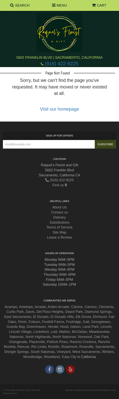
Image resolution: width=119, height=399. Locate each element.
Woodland (52, 357)
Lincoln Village (20, 332)
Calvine (77, 307)
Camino (91, 307)
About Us (59, 207)
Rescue (23, 347)
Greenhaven (36, 327)
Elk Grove (83, 317)
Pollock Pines (57, 342)
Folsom (34, 322)
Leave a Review (59, 237)
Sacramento (104, 347)
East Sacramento (17, 317)
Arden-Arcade (58, 307)
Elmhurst (100, 317)
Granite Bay (15, 327)
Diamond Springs (98, 312)
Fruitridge (73, 322)
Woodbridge (32, 357)
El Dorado (41, 317)
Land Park (90, 327)
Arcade (40, 307)
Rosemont (69, 347)
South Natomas (43, 352)
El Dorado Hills (62, 317)
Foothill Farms (53, 322)
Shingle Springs (16, 352)
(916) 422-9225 (61, 63)
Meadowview (99, 332)
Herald (53, 327)
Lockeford (41, 332)
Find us (59, 185)
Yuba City (69, 357)
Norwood (85, 337)
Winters (108, 352)
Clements (106, 307)
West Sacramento (86, 352)
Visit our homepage (59, 109)
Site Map (59, 232)
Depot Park (74, 312)
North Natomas (64, 337)
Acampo (11, 307)
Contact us (59, 212)
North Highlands (37, 337)
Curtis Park (15, 312)
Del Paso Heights (49, 312)
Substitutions (59, 222)
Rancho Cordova (83, 342)
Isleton (75, 327)
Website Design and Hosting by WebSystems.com (91, 390)
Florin (22, 322)
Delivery (59, 217)
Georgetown (100, 322)
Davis (30, 312)
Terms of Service (59, 227)
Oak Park (101, 337)
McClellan (79, 332)
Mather (64, 332)
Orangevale (18, 342)
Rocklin (53, 347)
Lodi (54, 332)
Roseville (86, 347)
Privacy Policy (10, 393)
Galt (86, 322)
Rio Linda (38, 347)
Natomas (16, 337)
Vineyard (63, 352)
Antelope (26, 307)
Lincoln (106, 327)
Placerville (37, 342)
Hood (64, 327)
